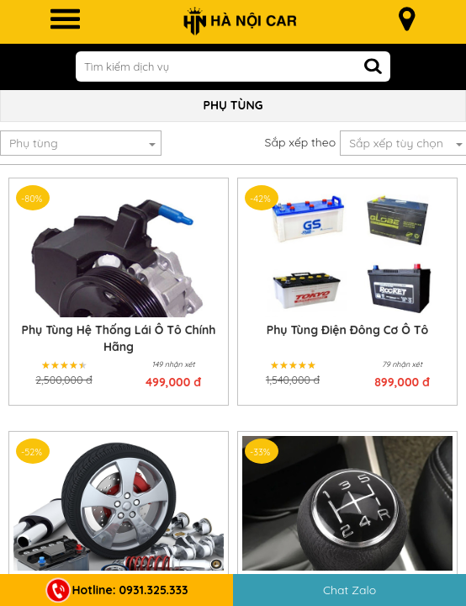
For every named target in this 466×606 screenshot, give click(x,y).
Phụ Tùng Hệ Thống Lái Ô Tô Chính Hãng (118, 338)
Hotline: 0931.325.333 (116, 590)
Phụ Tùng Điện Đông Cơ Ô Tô (348, 330)
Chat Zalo (349, 590)
